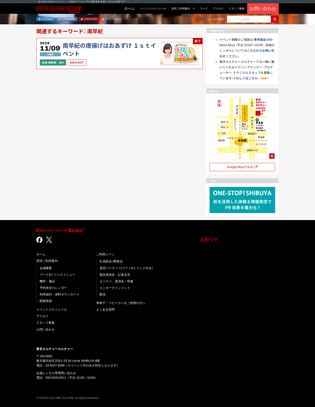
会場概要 (46, 268)
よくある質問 (105, 309)
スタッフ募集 (45, 322)
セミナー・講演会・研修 (116, 281)
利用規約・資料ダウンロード (59, 294)
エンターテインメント (115, 288)
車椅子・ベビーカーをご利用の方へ (120, 303)
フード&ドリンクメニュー (57, 274)
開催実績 (46, 301)
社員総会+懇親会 (111, 261)
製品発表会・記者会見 (115, 274)
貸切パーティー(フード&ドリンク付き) (126, 268)
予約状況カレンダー (53, 288)
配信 (103, 294)
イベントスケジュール (51, 309)
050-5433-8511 (56, 377)
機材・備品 (47, 281)
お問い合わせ (45, 329)
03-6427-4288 (55, 365)
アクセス (42, 316)
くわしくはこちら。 (246, 78)
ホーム (41, 254)
